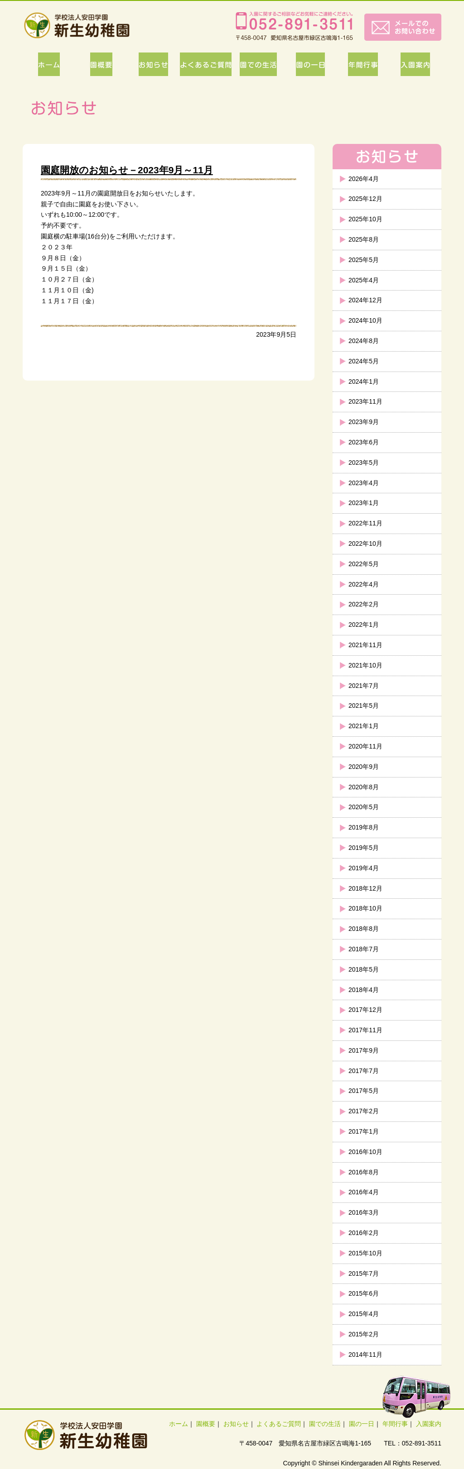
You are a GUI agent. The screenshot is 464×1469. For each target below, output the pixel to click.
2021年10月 (365, 665)
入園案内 (428, 1423)
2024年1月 (363, 381)
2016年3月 (363, 1212)
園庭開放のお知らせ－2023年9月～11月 (127, 170)
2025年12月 (365, 198)
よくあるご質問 (278, 1423)
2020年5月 (363, 807)
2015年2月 (363, 1334)
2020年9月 (363, 766)
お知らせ (236, 1423)
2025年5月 (363, 259)
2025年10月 (365, 219)
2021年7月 (363, 685)
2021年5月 (363, 705)
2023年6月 (363, 442)
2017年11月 (365, 1030)
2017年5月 (363, 1090)
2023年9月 (363, 421)
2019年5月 (363, 847)
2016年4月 (363, 1192)
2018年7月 (363, 949)
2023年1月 (363, 502)
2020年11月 (365, 746)
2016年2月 (363, 1232)
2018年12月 (365, 888)
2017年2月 (363, 1111)
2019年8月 (363, 827)
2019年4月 (363, 868)
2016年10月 (365, 1151)
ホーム (178, 1423)
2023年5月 (363, 462)
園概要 (205, 1423)
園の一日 (361, 1423)
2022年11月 (365, 523)
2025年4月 (363, 280)
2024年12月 (365, 300)
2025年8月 (363, 239)
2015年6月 (363, 1293)
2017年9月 (363, 1050)
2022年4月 (363, 584)
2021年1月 (363, 726)
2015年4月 (363, 1313)
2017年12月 (365, 1009)
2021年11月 (365, 645)
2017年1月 (363, 1131)
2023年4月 (363, 482)
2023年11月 (365, 401)
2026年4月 (363, 178)
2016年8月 (363, 1172)
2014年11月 (365, 1354)
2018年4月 (363, 989)
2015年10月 (365, 1253)
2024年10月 (365, 320)
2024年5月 (363, 361)
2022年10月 (365, 543)
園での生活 (325, 1423)
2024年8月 (363, 340)
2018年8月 (363, 928)
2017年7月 (363, 1070)
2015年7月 (363, 1273)
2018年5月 (363, 969)
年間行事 (395, 1423)
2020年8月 (363, 787)
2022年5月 (363, 564)
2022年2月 (363, 604)
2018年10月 (365, 908)
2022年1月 (363, 624)
